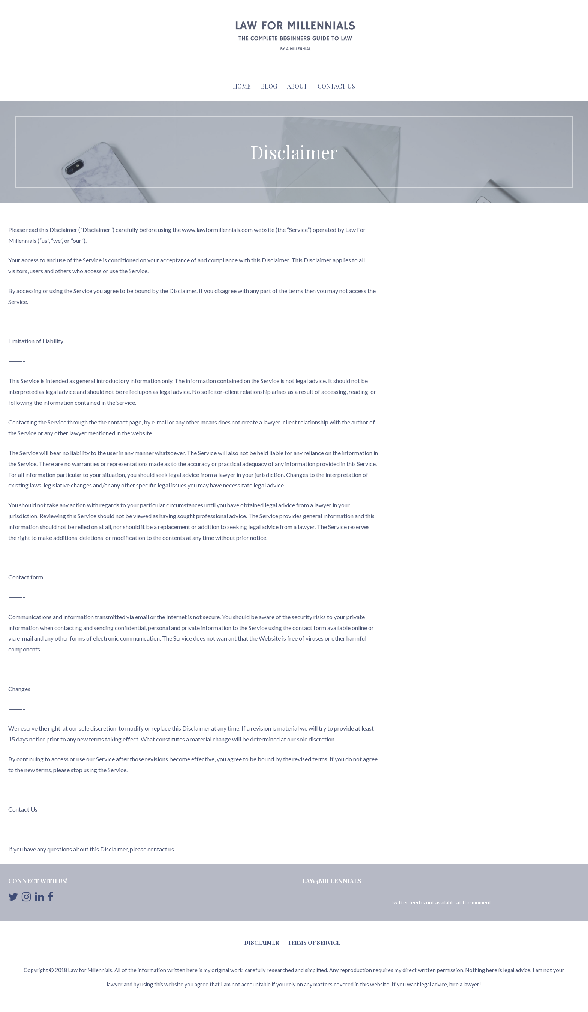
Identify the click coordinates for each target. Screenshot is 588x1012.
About (297, 86)
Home (242, 86)
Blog (269, 86)
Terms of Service (314, 942)
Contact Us (336, 86)
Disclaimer (261, 942)
